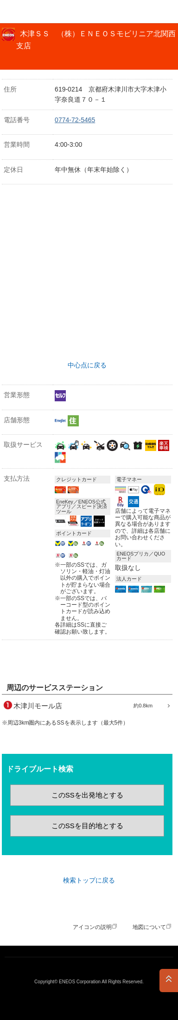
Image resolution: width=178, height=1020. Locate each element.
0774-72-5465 (75, 120)
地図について (149, 927)
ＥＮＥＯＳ (30, 11)
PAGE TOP (168, 980)
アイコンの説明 (92, 927)
